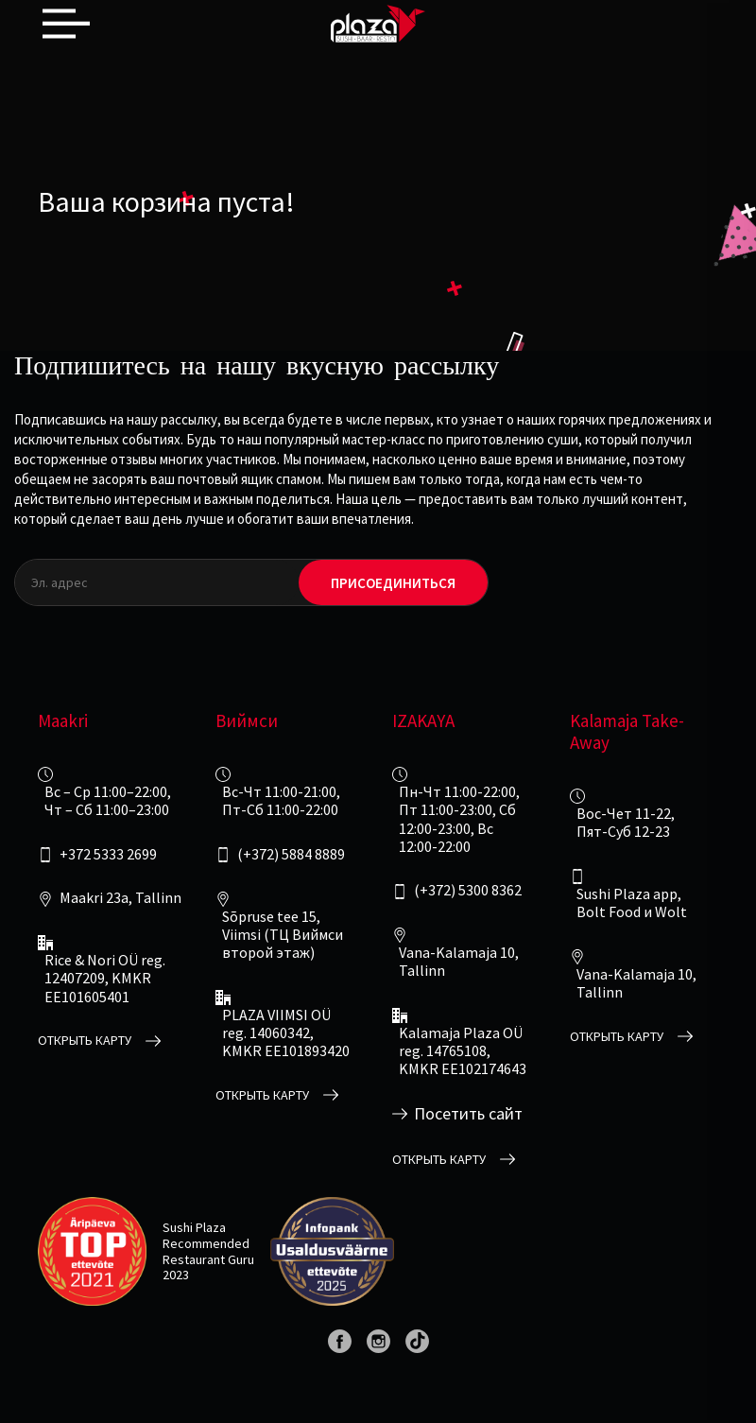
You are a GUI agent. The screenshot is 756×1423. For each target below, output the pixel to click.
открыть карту (84, 1041)
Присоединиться (393, 583)
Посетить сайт (468, 1113)
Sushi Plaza (194, 1227)
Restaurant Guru (208, 1259)
